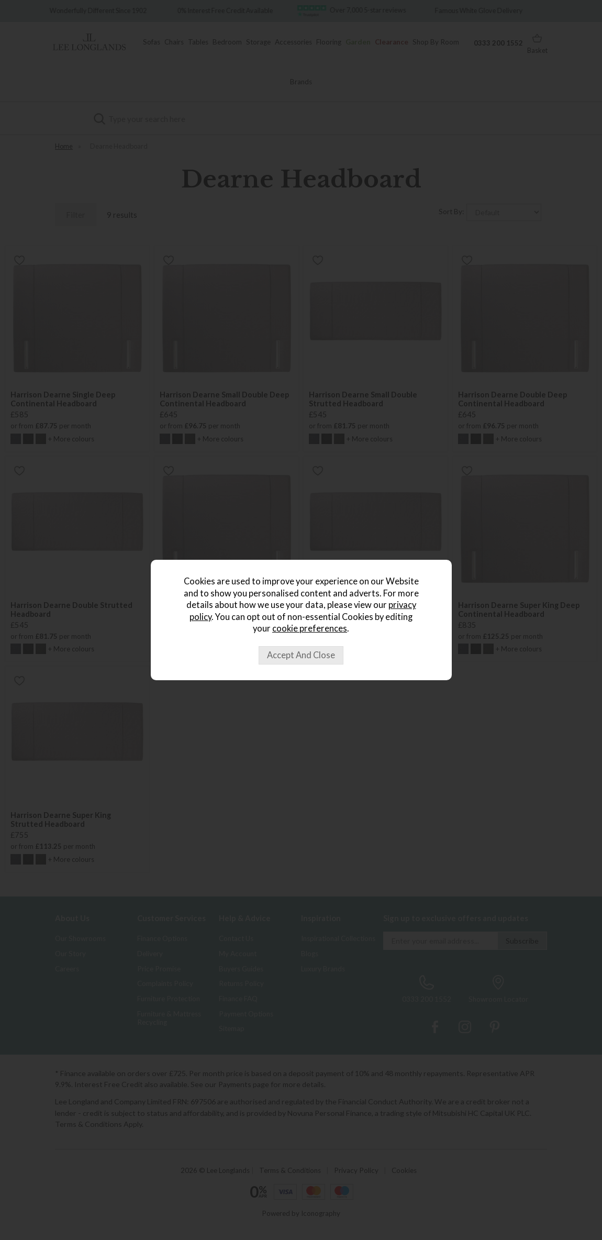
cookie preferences (309, 628)
